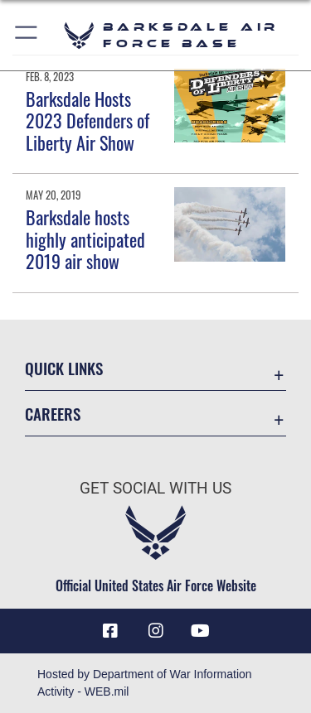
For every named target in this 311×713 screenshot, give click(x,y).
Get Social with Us (155, 488)
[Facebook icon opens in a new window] (110, 631)
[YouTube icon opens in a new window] (200, 631)
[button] (27, 35)
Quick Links (64, 368)
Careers (52, 414)
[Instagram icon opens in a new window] (155, 631)
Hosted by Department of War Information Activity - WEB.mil (144, 682)
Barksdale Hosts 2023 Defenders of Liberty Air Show (87, 120)
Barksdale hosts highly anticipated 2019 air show (85, 239)
